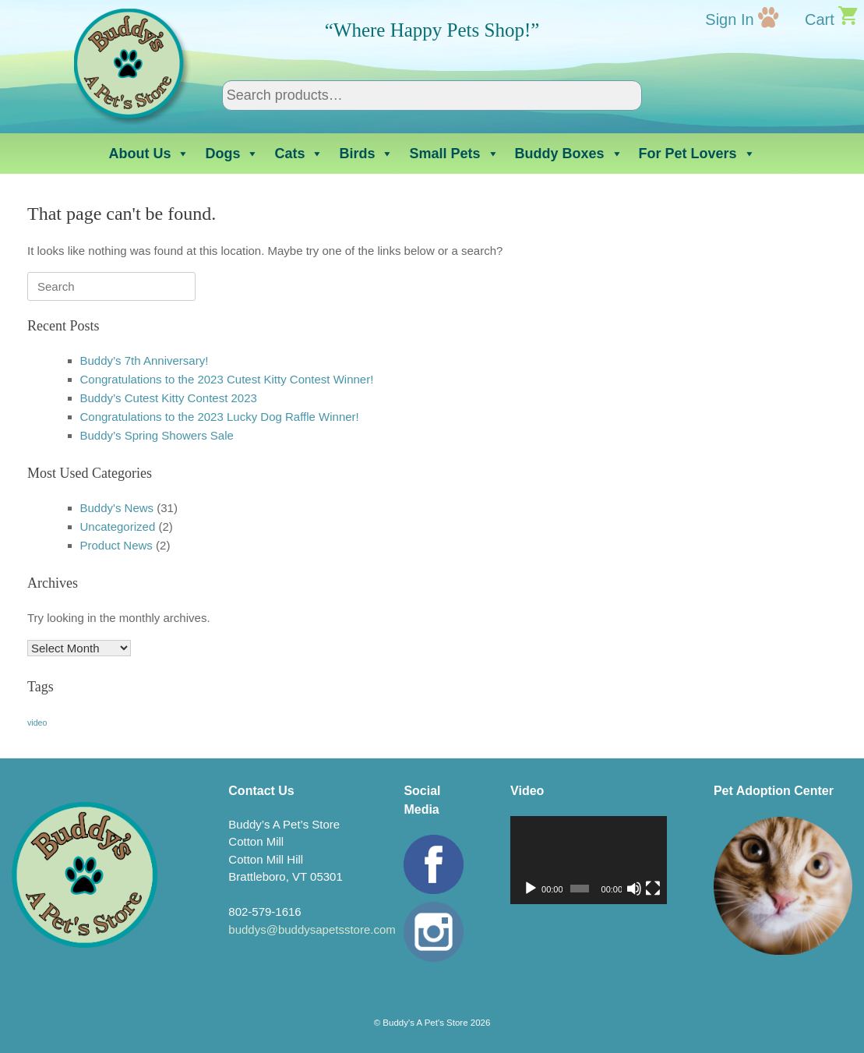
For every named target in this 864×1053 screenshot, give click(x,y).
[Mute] (634, 888)
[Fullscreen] (653, 888)
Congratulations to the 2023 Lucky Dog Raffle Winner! (219, 416)
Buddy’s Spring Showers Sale (157, 435)
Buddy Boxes (569, 153)
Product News (116, 545)
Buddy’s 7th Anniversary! (144, 360)
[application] (588, 860)
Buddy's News (117, 507)
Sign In (729, 19)
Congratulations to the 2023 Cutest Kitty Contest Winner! (227, 379)
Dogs (232, 153)
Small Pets (454, 153)
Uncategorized (118, 526)
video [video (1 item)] (37, 722)
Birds (366, 153)
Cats (298, 153)
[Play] (530, 888)
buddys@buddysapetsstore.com (312, 929)
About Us (148, 153)
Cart (819, 19)
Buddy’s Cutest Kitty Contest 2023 (168, 398)
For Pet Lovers (697, 153)
